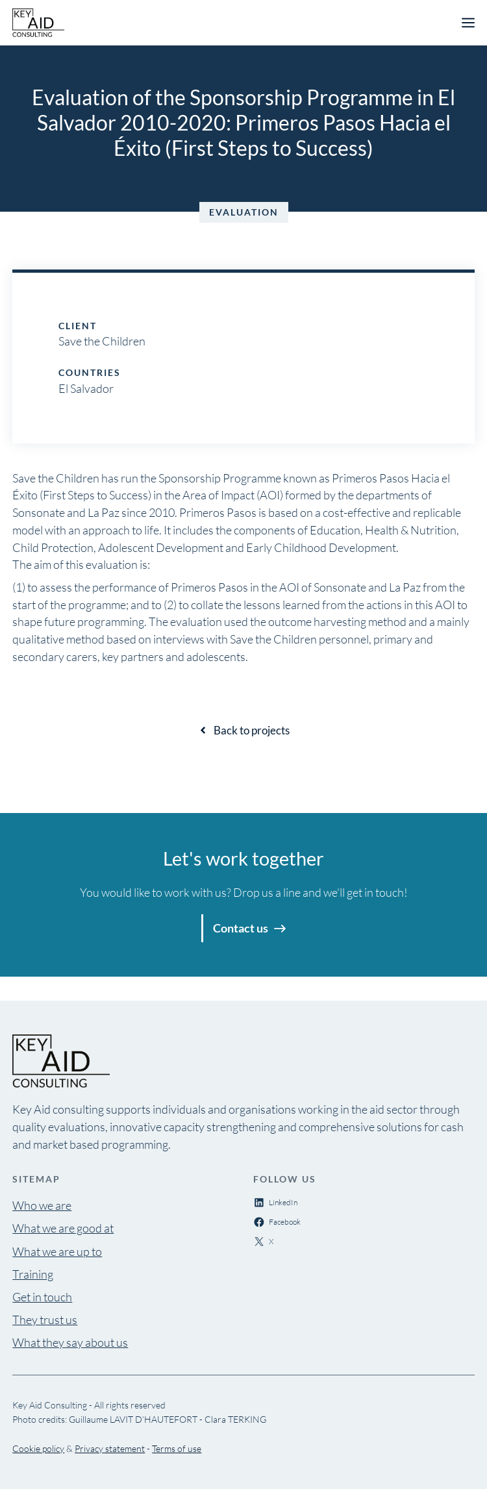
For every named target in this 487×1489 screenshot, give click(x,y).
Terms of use (176, 1448)
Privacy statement (110, 1448)
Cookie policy (38, 1448)
